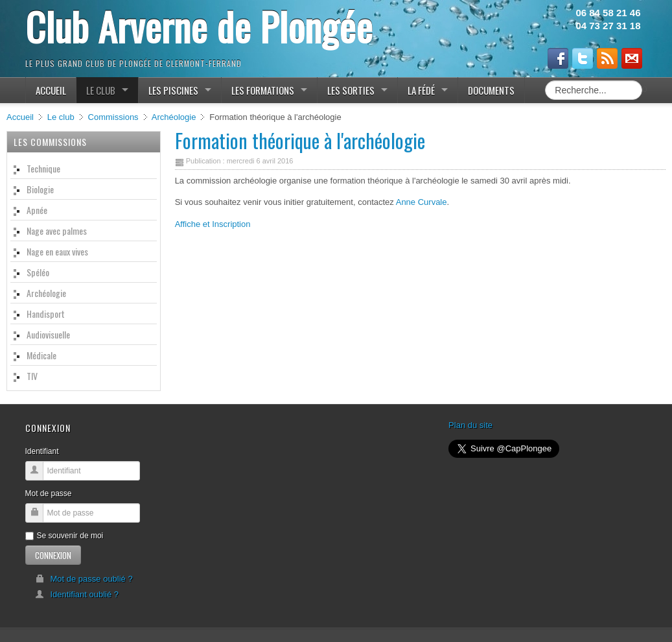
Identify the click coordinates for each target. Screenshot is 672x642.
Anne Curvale (421, 202)
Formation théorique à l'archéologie (300, 140)
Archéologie (174, 117)
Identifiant (42, 451)
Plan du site (470, 425)
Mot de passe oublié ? (84, 579)
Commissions (113, 117)
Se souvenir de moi (64, 535)
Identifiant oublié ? (77, 594)
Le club (61, 117)
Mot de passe (48, 493)
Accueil (20, 117)
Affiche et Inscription (213, 224)
